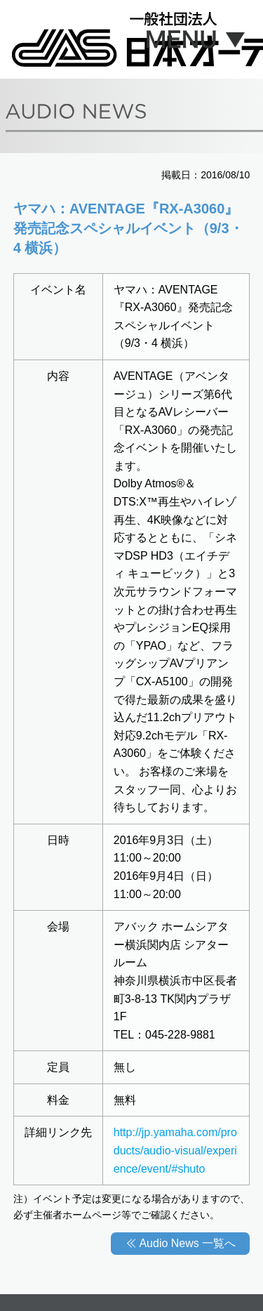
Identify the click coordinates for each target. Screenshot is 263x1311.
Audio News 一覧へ (187, 1243)
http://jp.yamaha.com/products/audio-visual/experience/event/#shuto (175, 1150)
